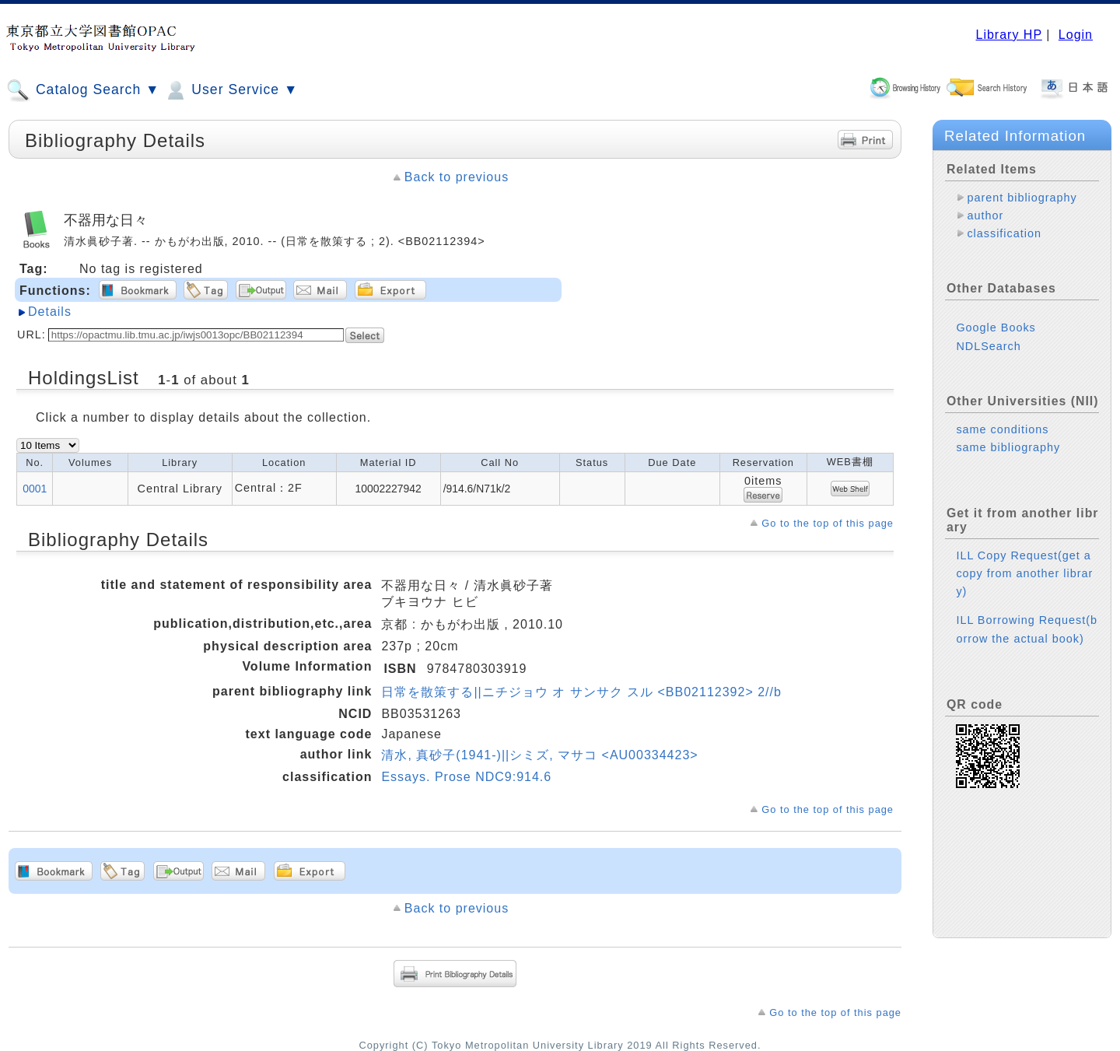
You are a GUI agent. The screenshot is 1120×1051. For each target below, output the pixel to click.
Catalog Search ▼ (82, 90)
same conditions (1002, 429)
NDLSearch (988, 346)
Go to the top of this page (827, 523)
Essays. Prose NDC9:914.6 (466, 776)
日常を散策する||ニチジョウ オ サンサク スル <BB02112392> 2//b (581, 692)
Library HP (1008, 34)
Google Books (995, 327)
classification (1004, 233)
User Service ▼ (230, 90)
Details (50, 311)
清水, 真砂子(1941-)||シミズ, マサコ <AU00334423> (539, 755)
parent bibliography (1021, 197)
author (985, 215)
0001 (35, 488)
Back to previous (456, 177)
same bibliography (1008, 447)
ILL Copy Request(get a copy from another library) (1024, 573)
